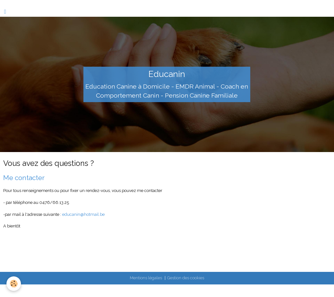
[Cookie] (13, 283)
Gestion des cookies (185, 277)
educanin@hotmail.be (83, 214)
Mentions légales (146, 277)
